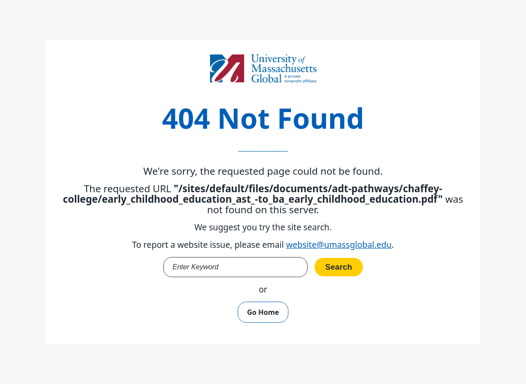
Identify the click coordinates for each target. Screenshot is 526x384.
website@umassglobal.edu (339, 244)
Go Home (263, 312)
